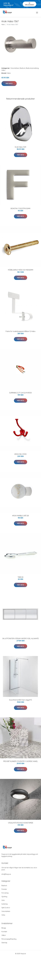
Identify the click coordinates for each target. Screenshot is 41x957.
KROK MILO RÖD (20, 454)
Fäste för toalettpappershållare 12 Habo (20, 331)
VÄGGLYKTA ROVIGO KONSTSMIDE (20, 823)
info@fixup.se (6, 874)
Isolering (4, 904)
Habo (3, 70)
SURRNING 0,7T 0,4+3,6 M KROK (20, 393)
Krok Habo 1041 (20, 147)
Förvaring (4, 893)
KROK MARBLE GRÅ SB (20, 516)
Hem (3, 24)
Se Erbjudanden (29, 4)
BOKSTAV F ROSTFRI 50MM (20, 208)
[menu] (37, 12)
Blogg (3, 928)
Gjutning (4, 896)
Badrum (22, 68)
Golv (3, 900)
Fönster (4, 889)
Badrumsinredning (32, 68)
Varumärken (14, 68)
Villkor (3, 935)
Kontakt (4, 932)
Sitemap (4, 943)
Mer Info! (9, 83)
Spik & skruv (5, 908)
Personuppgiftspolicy (8, 939)
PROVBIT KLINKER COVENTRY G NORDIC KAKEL (20, 761)
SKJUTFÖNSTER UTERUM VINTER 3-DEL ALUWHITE (20, 638)
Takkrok (20, 577)
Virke (3, 915)
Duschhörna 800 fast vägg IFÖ (20, 700)
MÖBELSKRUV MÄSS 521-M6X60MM (20, 270)
